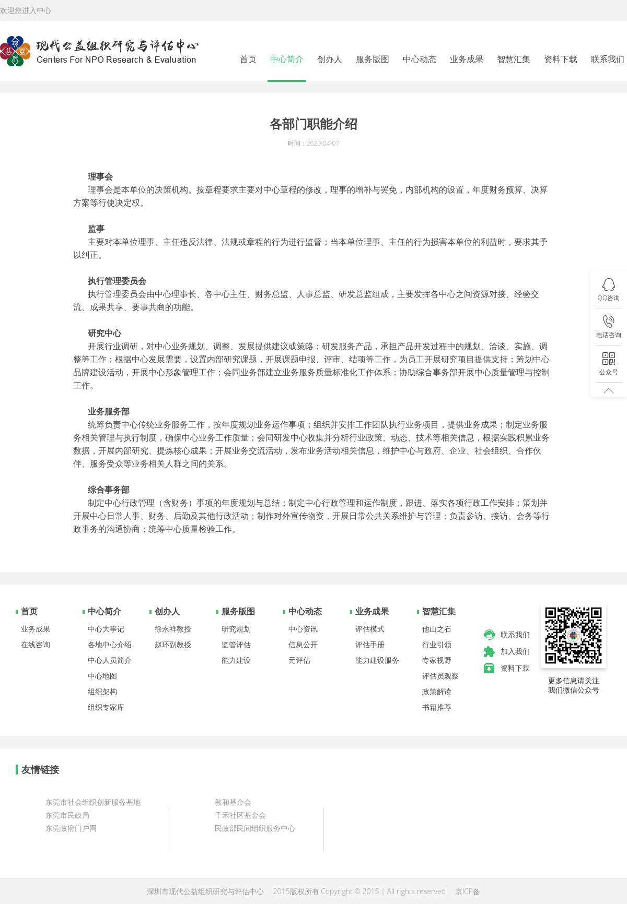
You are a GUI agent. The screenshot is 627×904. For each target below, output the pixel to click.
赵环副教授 (173, 644)
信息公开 (303, 644)
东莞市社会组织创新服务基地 (93, 802)
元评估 (299, 660)
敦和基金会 (233, 802)
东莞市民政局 (67, 815)
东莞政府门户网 (71, 828)
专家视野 (436, 660)
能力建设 (236, 660)
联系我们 (607, 59)
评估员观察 (440, 676)
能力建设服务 (377, 660)
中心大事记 (106, 629)
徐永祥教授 (173, 629)
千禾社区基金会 (240, 815)
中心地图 (102, 676)
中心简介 (287, 59)
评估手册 (370, 644)
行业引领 (436, 644)
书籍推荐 (436, 707)
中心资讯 (303, 629)
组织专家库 (106, 707)
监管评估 (236, 644)
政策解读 (436, 691)
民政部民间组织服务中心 (255, 828)
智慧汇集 (513, 59)
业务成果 (466, 59)
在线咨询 (35, 644)
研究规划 (236, 629)
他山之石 (436, 629)
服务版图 (372, 59)
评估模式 (370, 629)
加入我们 (515, 651)
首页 (248, 59)
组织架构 (102, 691)
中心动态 (419, 59)
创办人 (329, 59)
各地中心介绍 (110, 644)
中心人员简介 (110, 660)
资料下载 (560, 59)
